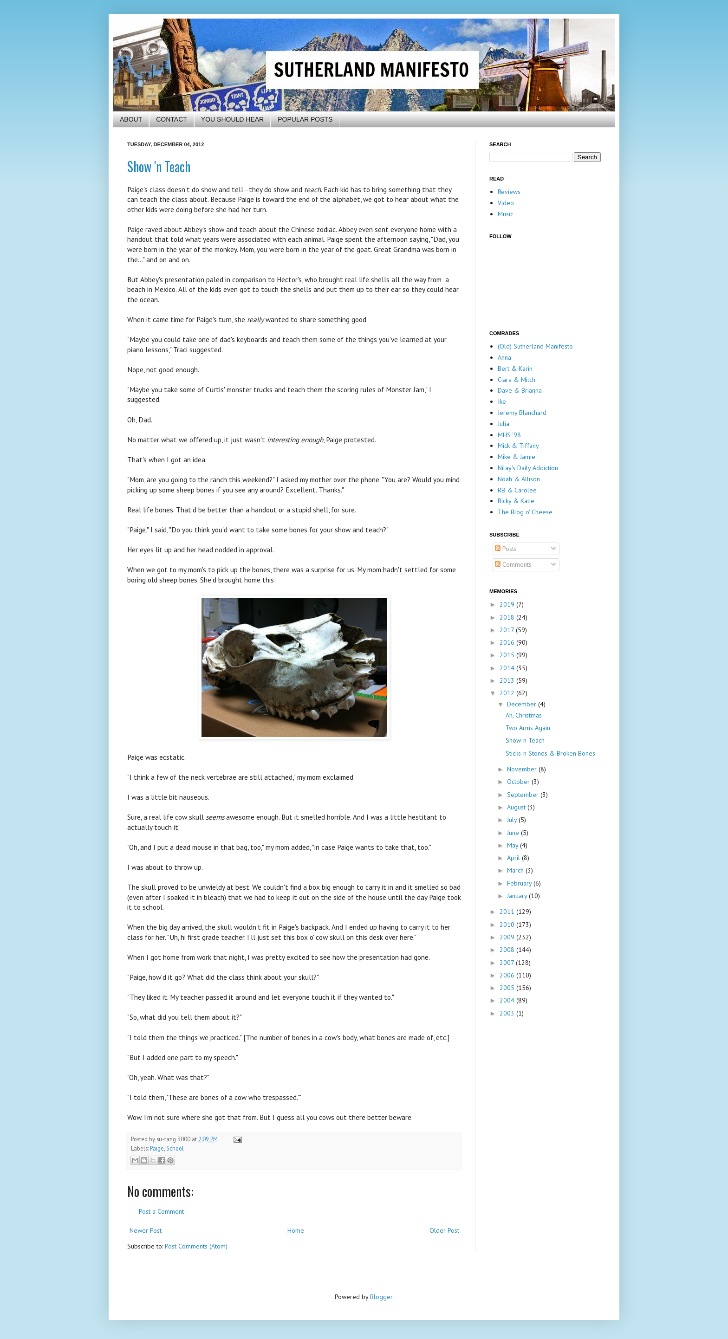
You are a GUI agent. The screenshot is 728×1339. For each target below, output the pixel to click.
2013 (508, 680)
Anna (504, 357)
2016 (508, 642)
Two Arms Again (528, 728)
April (514, 858)
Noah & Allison (519, 479)
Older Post (444, 1230)
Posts (506, 548)
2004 (508, 1000)
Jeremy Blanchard (522, 412)
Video (506, 203)
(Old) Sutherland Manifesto (535, 346)
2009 (508, 937)
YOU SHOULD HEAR (232, 119)
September (523, 794)
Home (295, 1230)
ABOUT (131, 119)
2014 (508, 668)
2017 (508, 630)
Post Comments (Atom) (196, 1246)
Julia (503, 424)
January (518, 896)
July (513, 819)
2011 (508, 911)
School (175, 1148)
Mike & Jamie (516, 457)
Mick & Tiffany (518, 445)
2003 (508, 1013)
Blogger (381, 1297)
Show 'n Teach (158, 166)
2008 (508, 949)
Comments (513, 564)
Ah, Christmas (524, 715)
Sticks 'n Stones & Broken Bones (550, 753)
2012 (508, 693)
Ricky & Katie (516, 501)
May (513, 845)
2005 (508, 987)
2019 (508, 604)
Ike (502, 401)
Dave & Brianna (520, 390)
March (516, 870)
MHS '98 (509, 435)
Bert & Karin (515, 368)
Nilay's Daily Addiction (528, 468)
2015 (508, 655)
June (514, 832)
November (523, 769)
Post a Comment (161, 1211)
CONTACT (171, 119)
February (520, 883)
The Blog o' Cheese (525, 512)
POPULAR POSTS (305, 119)
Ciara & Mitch (516, 379)
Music (505, 214)
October (519, 781)
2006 (508, 975)
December (522, 704)
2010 (508, 924)
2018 (508, 617)
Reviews (509, 192)
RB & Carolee (517, 490)
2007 (508, 962)
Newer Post (146, 1230)
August (517, 807)
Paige (157, 1148)
